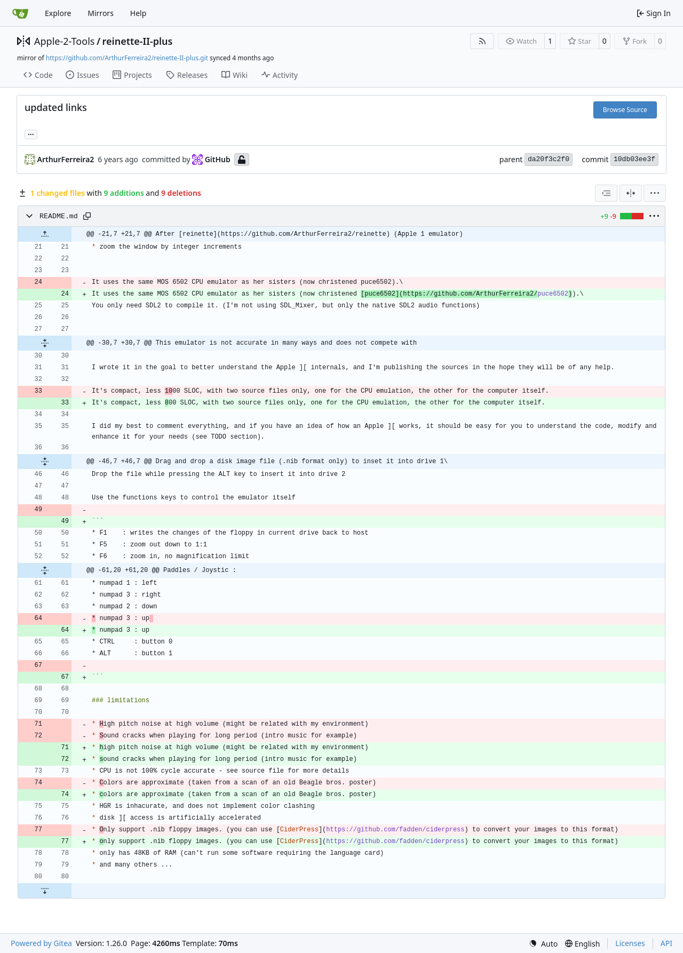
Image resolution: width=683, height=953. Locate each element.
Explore (58, 13)
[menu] (655, 193)
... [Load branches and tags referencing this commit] (31, 133)
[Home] (20, 13)
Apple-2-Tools (64, 41)
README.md (58, 216)
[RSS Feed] (482, 41)
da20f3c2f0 (548, 159)
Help (138, 13)
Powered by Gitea (41, 943)
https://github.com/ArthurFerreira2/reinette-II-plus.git (127, 57)
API (666, 943)
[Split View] (631, 193)
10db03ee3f (634, 159)
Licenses (630, 943)
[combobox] (606, 193)
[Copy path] (87, 216)
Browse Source (625, 109)
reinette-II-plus (137, 41)
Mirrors (101, 13)
